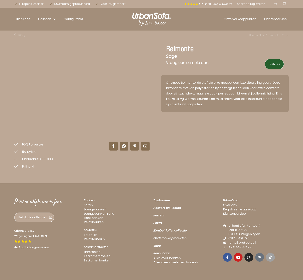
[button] (47, 19)
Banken (89, 200)
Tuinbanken (161, 200)
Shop (262, 35)
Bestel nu (274, 64)
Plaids (157, 223)
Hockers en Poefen (167, 208)
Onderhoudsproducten (169, 238)
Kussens (159, 215)
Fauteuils (90, 230)
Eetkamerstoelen (96, 247)
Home (253, 35)
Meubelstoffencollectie (170, 230)
